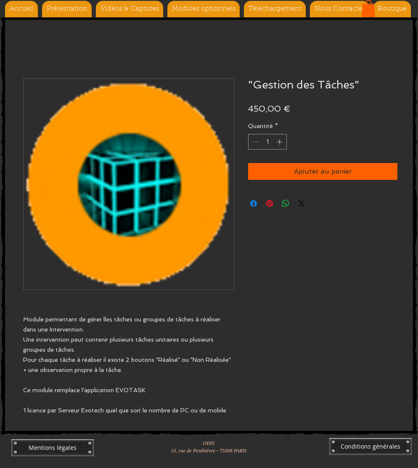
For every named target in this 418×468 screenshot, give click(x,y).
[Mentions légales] (52, 447)
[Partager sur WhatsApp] (285, 203)
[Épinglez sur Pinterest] (270, 203)
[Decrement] (254, 141)
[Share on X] (301, 203)
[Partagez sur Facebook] (254, 203)
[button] (368, 8)
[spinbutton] (267, 141)
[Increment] (280, 141)
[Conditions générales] (370, 446)
